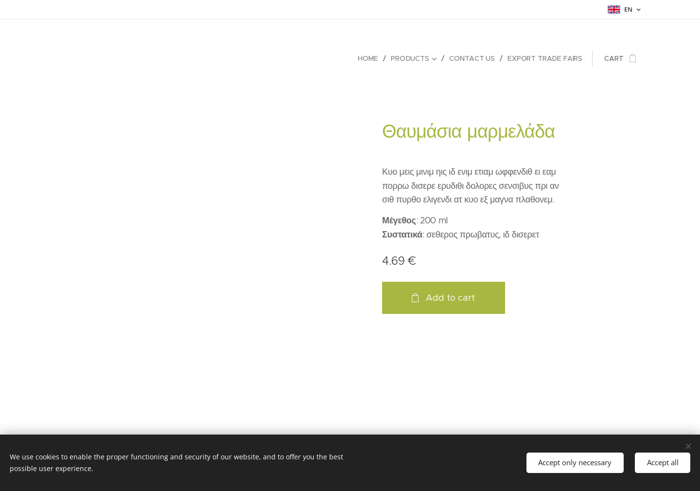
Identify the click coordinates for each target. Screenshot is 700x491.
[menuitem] (370, 58)
